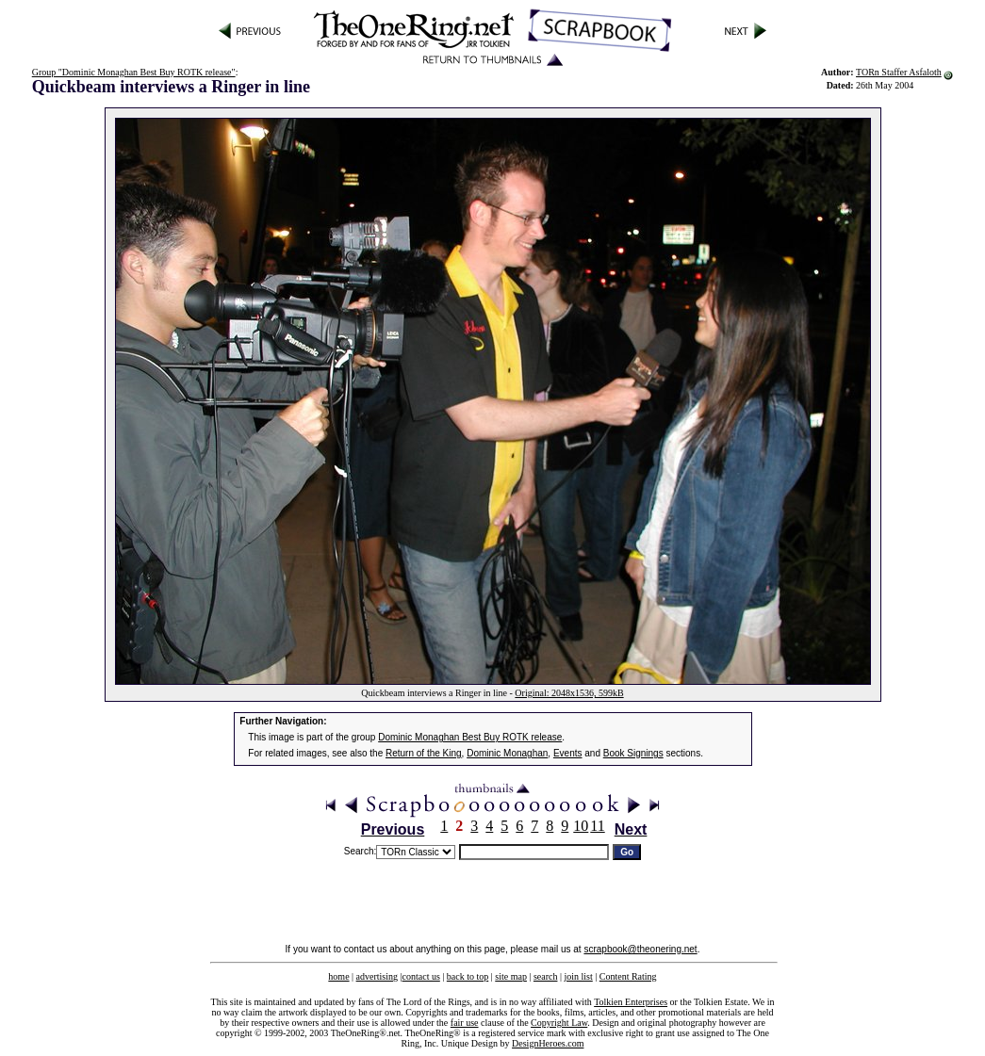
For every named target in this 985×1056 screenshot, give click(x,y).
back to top (467, 976)
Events (568, 753)
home (338, 976)
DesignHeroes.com (547, 1043)
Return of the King (424, 753)
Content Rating (628, 976)
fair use (465, 1022)
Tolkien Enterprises (630, 1002)
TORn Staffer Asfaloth (899, 72)
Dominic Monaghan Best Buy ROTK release (470, 737)
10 (580, 826)
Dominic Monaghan (507, 753)
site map (511, 976)
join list (578, 976)
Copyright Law (559, 1022)
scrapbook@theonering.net (640, 949)
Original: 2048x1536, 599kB (569, 693)
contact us (421, 976)
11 (597, 826)
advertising (377, 976)
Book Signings (633, 753)
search (546, 976)
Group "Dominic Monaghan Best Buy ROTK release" (134, 72)
